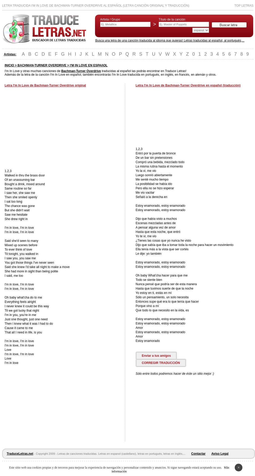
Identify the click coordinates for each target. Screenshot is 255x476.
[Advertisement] (48, 129)
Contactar (198, 453)
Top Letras (243, 5)
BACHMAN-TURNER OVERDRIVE (41, 65)
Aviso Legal (220, 453)
